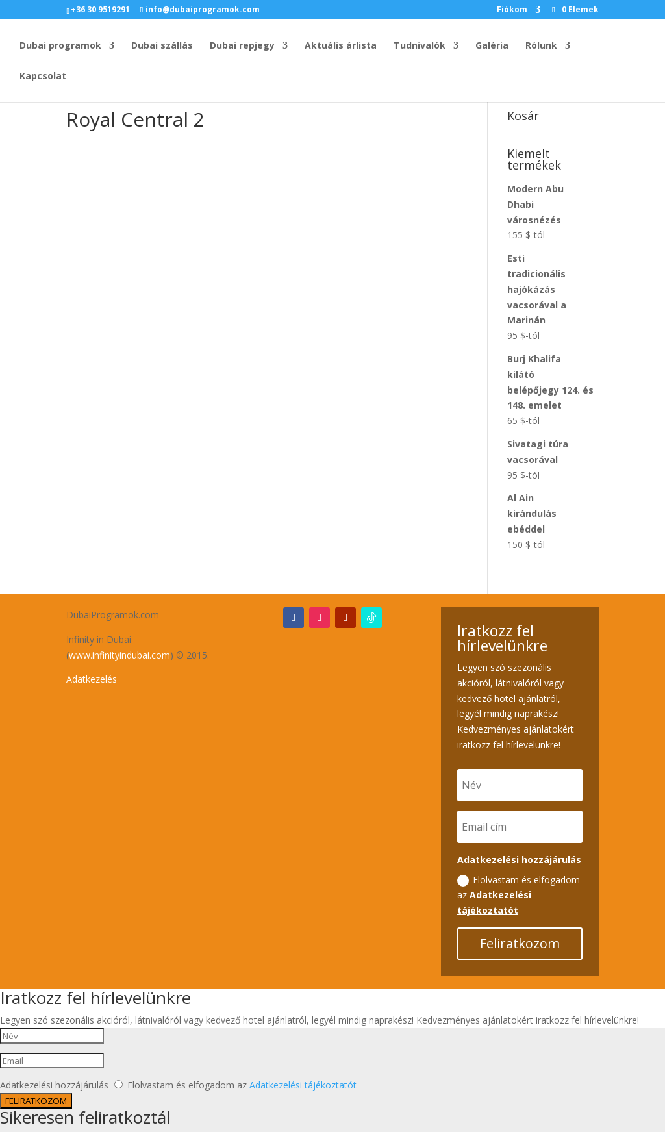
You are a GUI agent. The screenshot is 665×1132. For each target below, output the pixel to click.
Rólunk (541, 46)
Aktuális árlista (341, 46)
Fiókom (512, 10)
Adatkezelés (91, 679)
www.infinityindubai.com (119, 655)
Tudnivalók (419, 46)
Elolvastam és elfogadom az (518, 895)
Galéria (491, 46)
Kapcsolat (42, 76)
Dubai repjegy (242, 46)
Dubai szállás (162, 46)
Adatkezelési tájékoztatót (303, 1085)
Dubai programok (60, 46)
